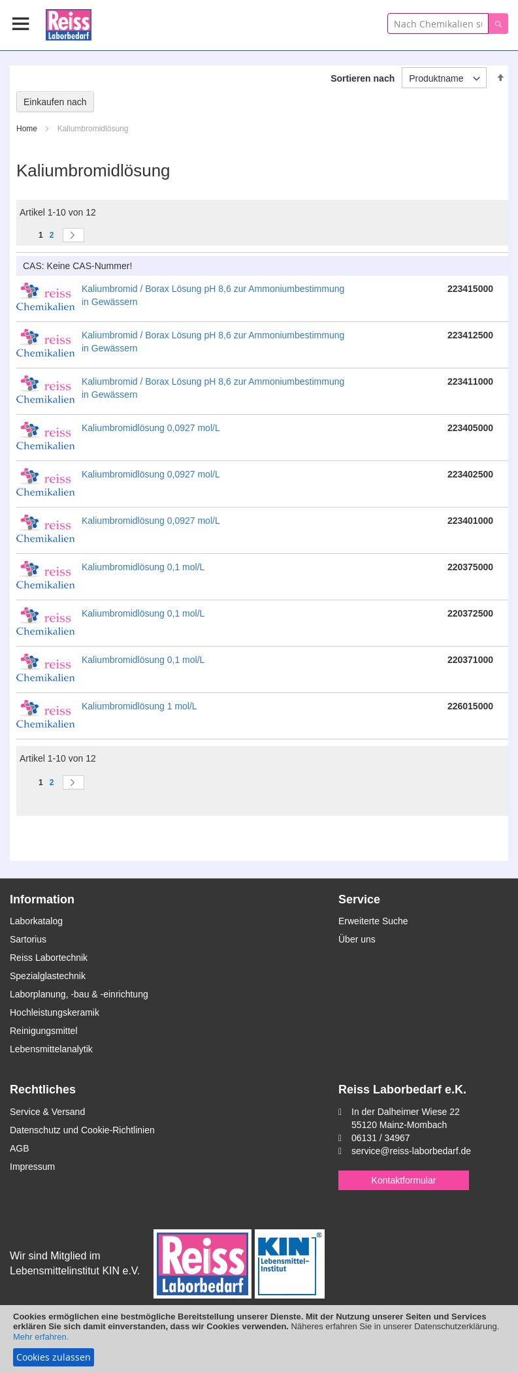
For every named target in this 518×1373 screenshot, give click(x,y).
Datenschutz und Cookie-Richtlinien (82, 1130)
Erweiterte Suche (373, 921)
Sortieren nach (363, 78)
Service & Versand (47, 1111)
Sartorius (28, 939)
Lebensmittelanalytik (51, 1049)
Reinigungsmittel (44, 1031)
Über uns (357, 939)
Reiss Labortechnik (49, 957)
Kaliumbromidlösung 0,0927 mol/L (151, 428)
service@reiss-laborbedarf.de (411, 1151)
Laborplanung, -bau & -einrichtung (79, 994)
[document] (259, 1339)
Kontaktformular (404, 1180)
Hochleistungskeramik (54, 1012)
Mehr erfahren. (41, 1337)
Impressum (32, 1166)
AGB (19, 1148)
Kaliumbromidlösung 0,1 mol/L (143, 567)
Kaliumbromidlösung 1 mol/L (139, 706)
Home (27, 128)
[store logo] (68, 22)
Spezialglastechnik (48, 976)
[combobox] (438, 23)
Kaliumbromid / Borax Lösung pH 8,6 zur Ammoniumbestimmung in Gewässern (213, 295)
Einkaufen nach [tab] (55, 102)
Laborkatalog (36, 921)
